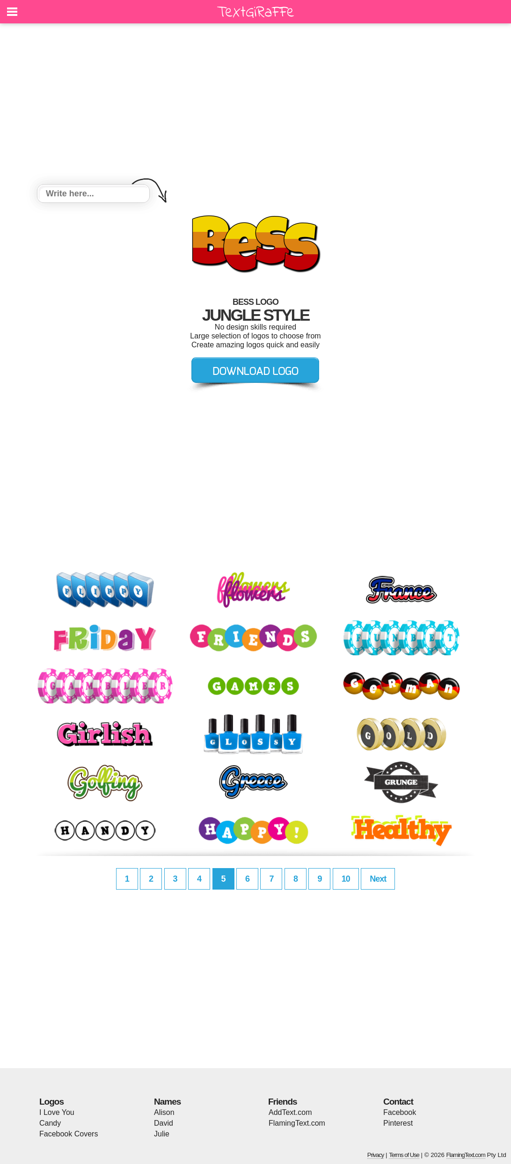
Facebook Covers (68, 1134)
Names (167, 1102)
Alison (164, 1112)
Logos (51, 1102)
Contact (398, 1102)
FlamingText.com (297, 1123)
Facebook (399, 1112)
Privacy (375, 1154)
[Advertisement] (255, 105)
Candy (50, 1123)
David (163, 1123)
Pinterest (398, 1123)
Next (378, 879)
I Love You (56, 1112)
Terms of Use (404, 1154)
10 (346, 879)
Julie (161, 1134)
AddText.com (290, 1112)
